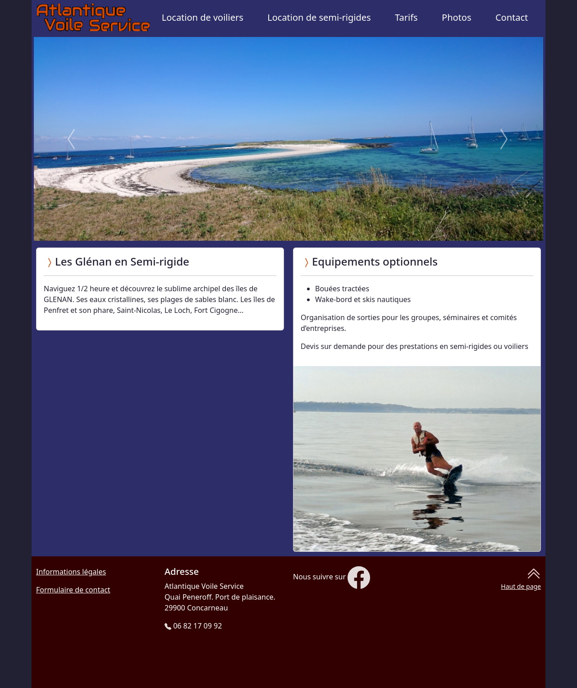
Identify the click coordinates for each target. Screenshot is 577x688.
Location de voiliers (202, 17)
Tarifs (406, 17)
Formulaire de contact (73, 590)
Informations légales (71, 572)
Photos (456, 17)
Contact (511, 17)
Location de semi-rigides (319, 17)
